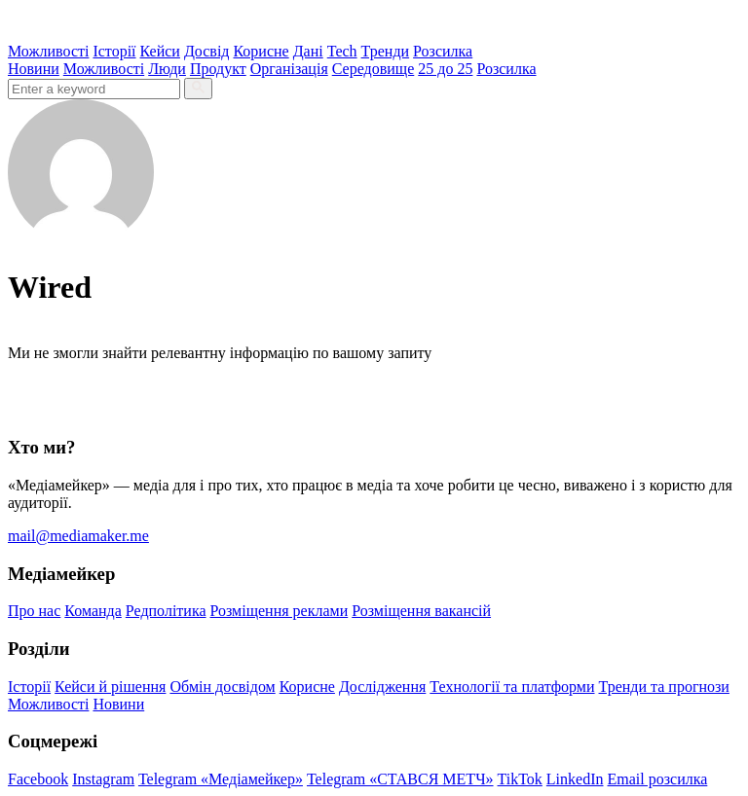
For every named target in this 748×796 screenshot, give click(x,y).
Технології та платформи (512, 686)
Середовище (373, 68)
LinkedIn (575, 779)
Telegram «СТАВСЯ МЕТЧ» (400, 779)
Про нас (34, 610)
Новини (33, 68)
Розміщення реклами (279, 610)
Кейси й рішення (110, 686)
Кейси (160, 51)
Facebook (38, 779)
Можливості (48, 51)
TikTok (520, 779)
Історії (114, 51)
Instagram (103, 779)
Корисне (260, 51)
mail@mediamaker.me (78, 535)
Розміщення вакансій (421, 610)
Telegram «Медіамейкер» (220, 779)
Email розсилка (658, 779)
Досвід (207, 51)
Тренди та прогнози (664, 686)
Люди (167, 68)
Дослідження (382, 686)
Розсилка (442, 51)
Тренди (385, 51)
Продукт (218, 68)
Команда (93, 610)
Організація (289, 68)
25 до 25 (445, 68)
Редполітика (166, 610)
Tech (342, 51)
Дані (308, 51)
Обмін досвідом (222, 686)
